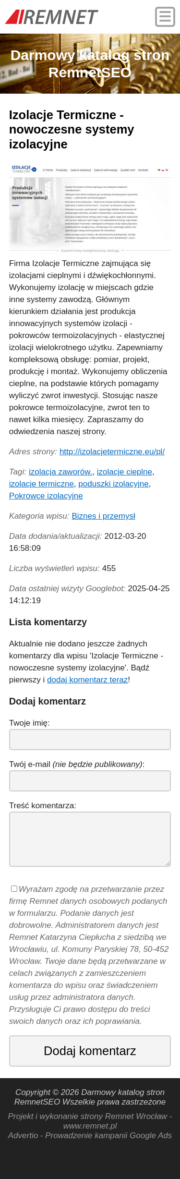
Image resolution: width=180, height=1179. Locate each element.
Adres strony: (33, 451)
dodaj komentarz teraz (87, 679)
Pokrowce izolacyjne (46, 495)
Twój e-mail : (77, 764)
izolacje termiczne (41, 483)
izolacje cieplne (124, 471)
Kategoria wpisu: (39, 516)
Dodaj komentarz (90, 1050)
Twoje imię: (29, 723)
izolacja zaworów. (60, 471)
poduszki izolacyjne (113, 483)
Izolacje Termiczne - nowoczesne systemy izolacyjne (71, 129)
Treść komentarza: (42, 805)
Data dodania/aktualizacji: (55, 536)
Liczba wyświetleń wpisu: (54, 568)
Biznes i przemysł (103, 516)
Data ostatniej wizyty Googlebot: (67, 588)
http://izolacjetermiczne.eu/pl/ (112, 451)
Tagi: (17, 471)
